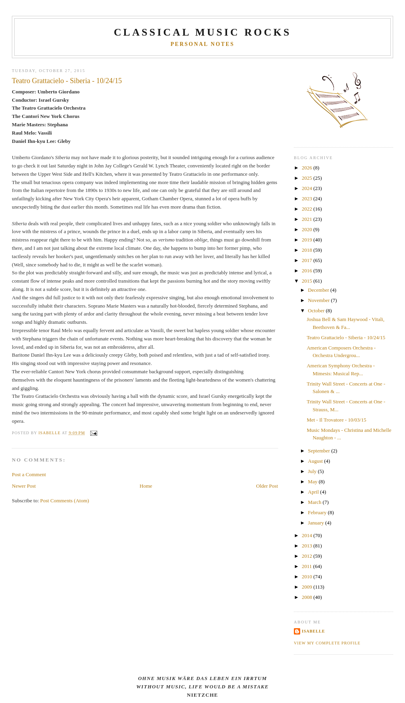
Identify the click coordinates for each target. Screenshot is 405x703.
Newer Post (24, 486)
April (314, 492)
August (316, 461)
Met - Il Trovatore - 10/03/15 (336, 420)
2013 (307, 546)
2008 (307, 597)
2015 (307, 281)
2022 (307, 209)
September (319, 451)
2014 (307, 535)
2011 (307, 566)
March (315, 502)
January (317, 523)
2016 (307, 271)
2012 (307, 556)
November (319, 300)
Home (146, 486)
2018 (307, 250)
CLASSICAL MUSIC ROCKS (202, 32)
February (318, 512)
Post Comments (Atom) (64, 501)
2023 (307, 198)
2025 (307, 178)
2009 (307, 587)
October (317, 311)
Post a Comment (29, 474)
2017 (307, 260)
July (313, 471)
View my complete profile (327, 643)
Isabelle (313, 631)
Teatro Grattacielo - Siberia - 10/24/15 (346, 337)
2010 (307, 577)
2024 (307, 188)
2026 (307, 168)
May (313, 481)
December (319, 290)
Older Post (267, 486)
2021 (307, 219)
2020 (307, 229)
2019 (307, 240)
